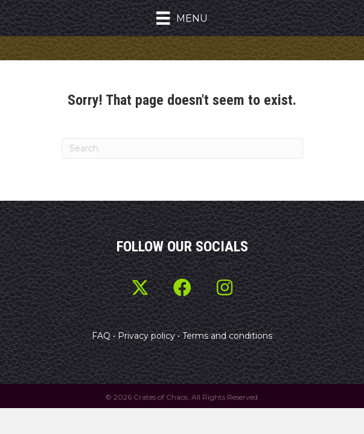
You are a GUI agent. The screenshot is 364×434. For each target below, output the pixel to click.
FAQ (101, 335)
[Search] (182, 148)
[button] (140, 287)
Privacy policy (146, 335)
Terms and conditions (227, 335)
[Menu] (182, 18)
